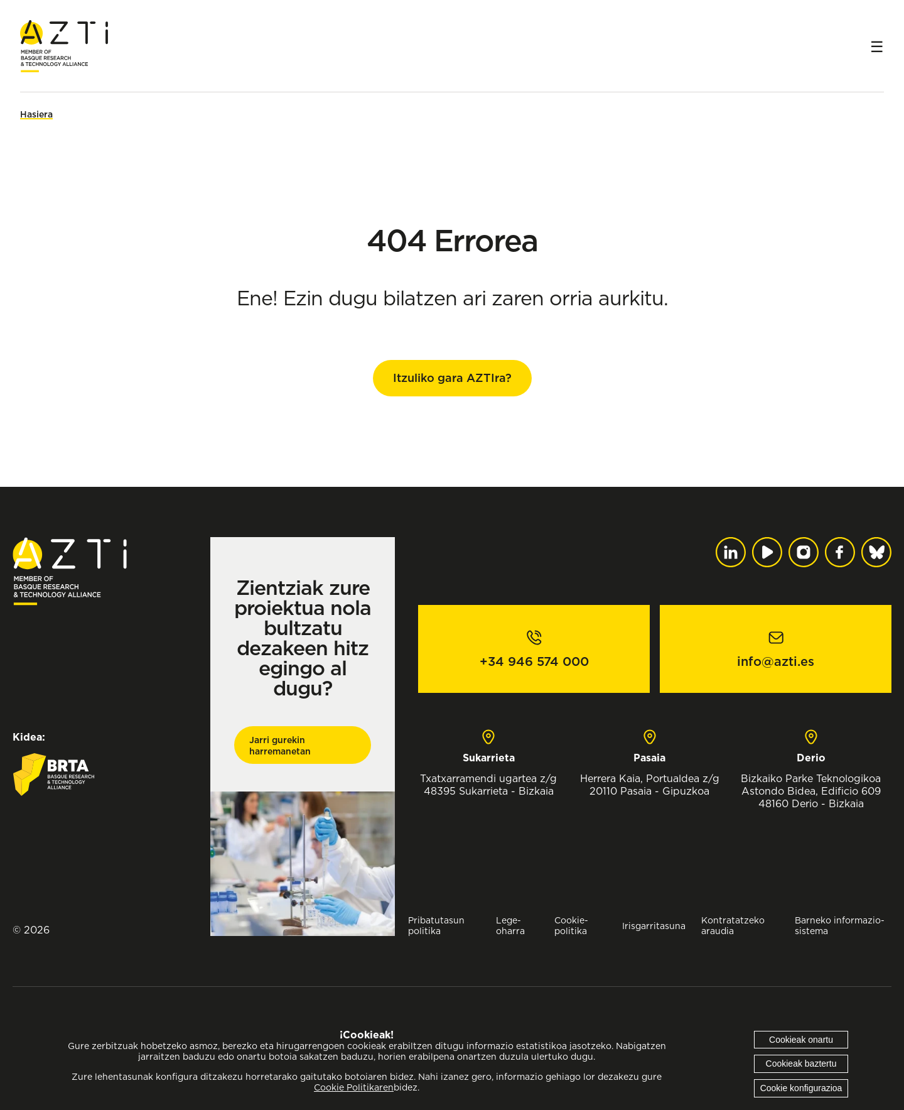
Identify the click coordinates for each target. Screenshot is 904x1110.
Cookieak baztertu (801, 1063)
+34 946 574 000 (534, 661)
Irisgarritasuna (654, 925)
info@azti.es (775, 661)
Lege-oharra (510, 925)
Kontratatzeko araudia (733, 925)
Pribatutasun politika (436, 925)
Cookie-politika (571, 925)
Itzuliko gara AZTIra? (452, 378)
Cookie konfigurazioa (801, 1088)
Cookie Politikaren (354, 1087)
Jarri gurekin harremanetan (280, 745)
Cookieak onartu (801, 1040)
